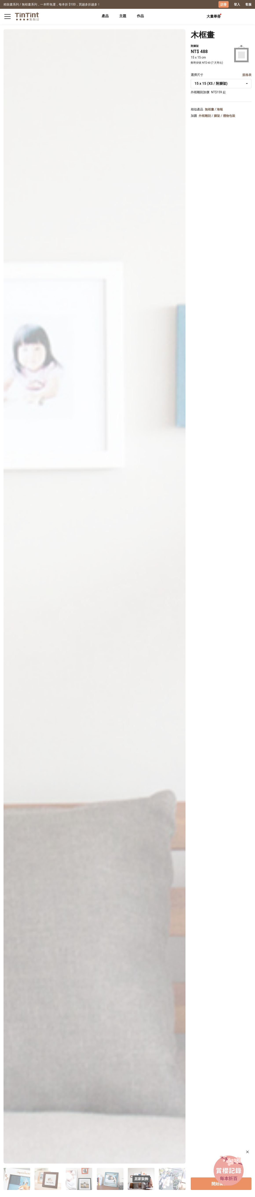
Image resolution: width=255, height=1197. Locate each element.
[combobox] (221, 83)
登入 (237, 4)
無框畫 (209, 109)
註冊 (223, 4)
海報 (220, 109)
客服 (248, 4)
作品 (140, 16)
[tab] (105, 16)
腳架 (217, 115)
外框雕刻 (205, 115)
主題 (122, 16)
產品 (105, 16)
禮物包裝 (229, 115)
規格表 (246, 75)
